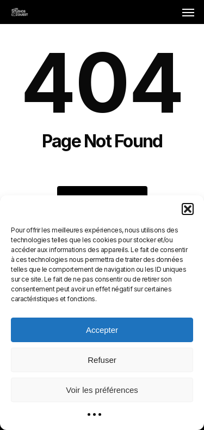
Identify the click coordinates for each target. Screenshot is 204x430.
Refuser (102, 360)
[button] (187, 209)
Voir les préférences (102, 390)
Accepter (102, 330)
